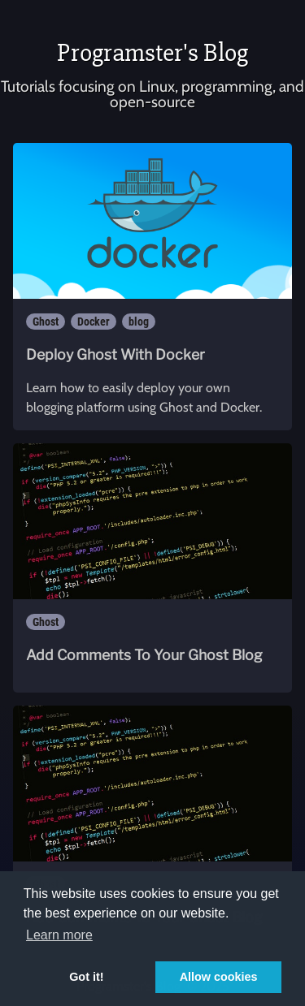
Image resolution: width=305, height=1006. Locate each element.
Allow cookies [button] (219, 976)
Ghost (46, 321)
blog (139, 321)
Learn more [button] (59, 935)
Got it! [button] (86, 976)
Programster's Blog (152, 52)
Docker (93, 321)
